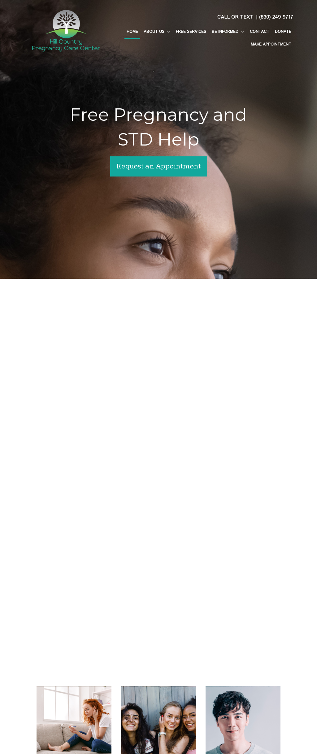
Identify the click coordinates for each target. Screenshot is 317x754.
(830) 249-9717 (276, 17)
